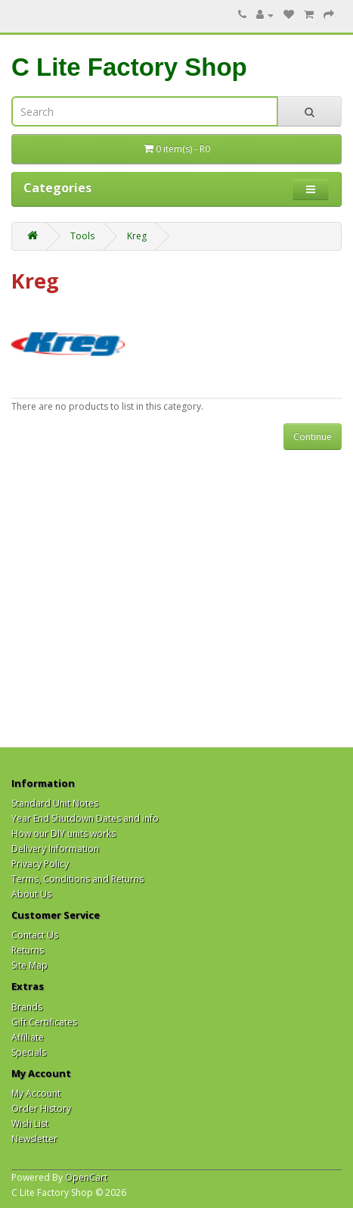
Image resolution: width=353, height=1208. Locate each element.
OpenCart (86, 1177)
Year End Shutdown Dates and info (85, 818)
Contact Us (34, 935)
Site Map (29, 965)
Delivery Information (55, 848)
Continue (312, 436)
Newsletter (34, 1138)
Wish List (29, 1123)
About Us (31, 894)
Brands (26, 1006)
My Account (35, 1093)
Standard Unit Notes (54, 803)
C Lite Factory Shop (129, 67)
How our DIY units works (63, 833)
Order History (41, 1108)
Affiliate (27, 1037)
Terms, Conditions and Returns (77, 878)
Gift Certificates (44, 1022)
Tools (82, 235)
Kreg (137, 235)
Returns (27, 950)
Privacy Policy (40, 863)
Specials (28, 1052)
